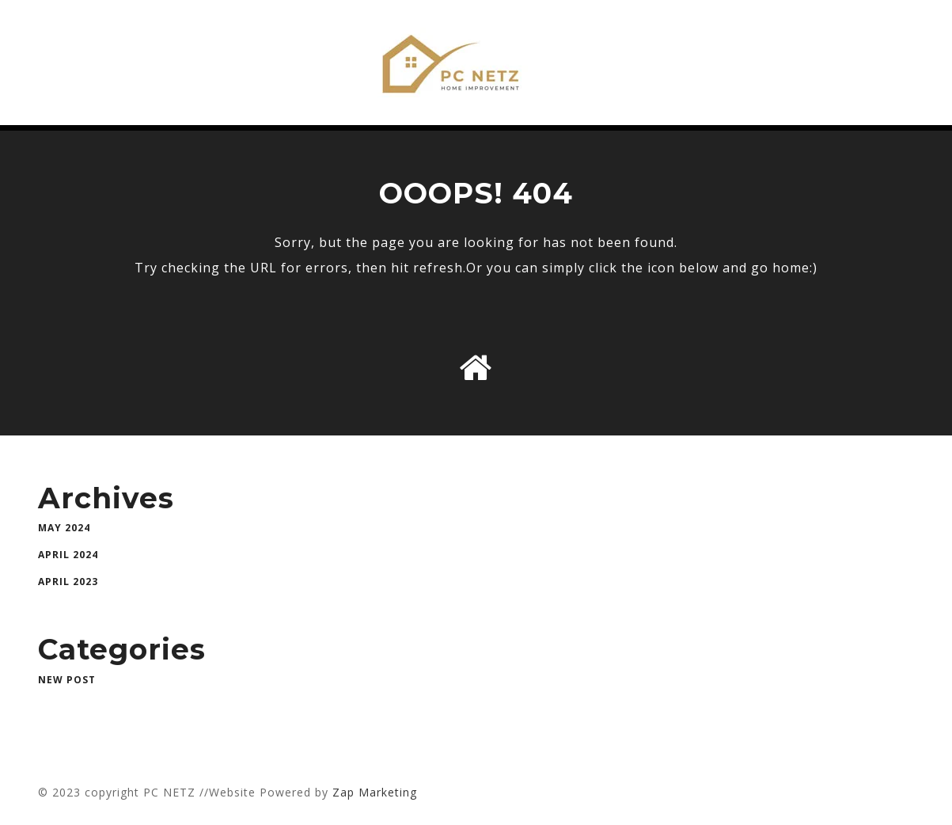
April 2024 (68, 554)
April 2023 (68, 581)
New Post (67, 679)
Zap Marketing (374, 792)
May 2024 (64, 527)
